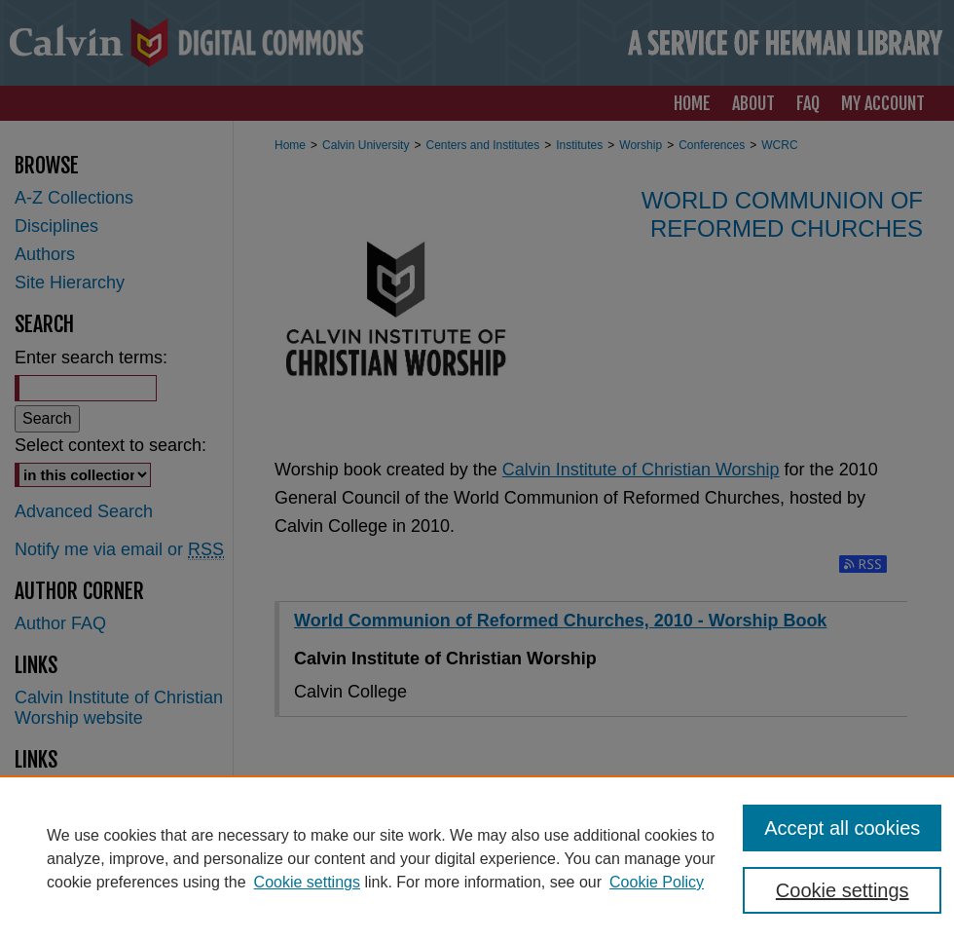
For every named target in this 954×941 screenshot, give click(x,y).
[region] (477, 858)
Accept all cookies (842, 828)
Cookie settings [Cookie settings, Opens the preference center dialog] (842, 890)
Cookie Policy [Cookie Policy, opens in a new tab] (656, 882)
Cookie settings (307, 882)
